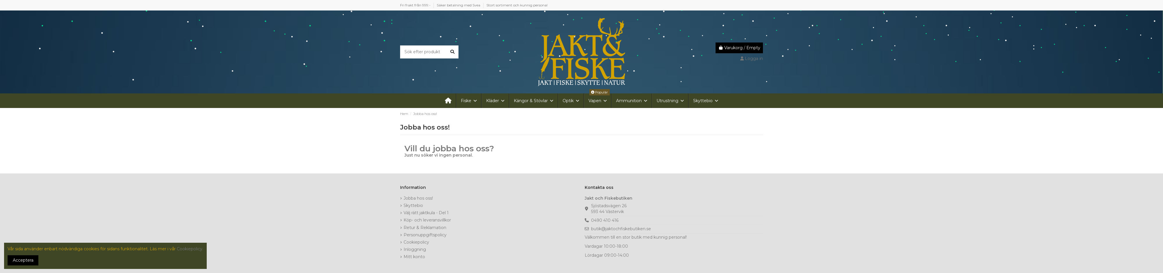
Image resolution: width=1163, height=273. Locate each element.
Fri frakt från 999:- (415, 5)
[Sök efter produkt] (452, 51)
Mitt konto (414, 256)
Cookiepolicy (416, 242)
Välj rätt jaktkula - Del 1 (426, 212)
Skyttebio (413, 205)
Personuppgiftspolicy (425, 234)
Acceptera (23, 260)
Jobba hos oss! (418, 198)
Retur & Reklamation (425, 227)
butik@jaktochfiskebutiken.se (621, 228)
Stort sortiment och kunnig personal (516, 5)
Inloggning (415, 249)
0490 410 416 (604, 220)
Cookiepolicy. (190, 248)
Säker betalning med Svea (459, 5)
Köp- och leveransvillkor (427, 220)
